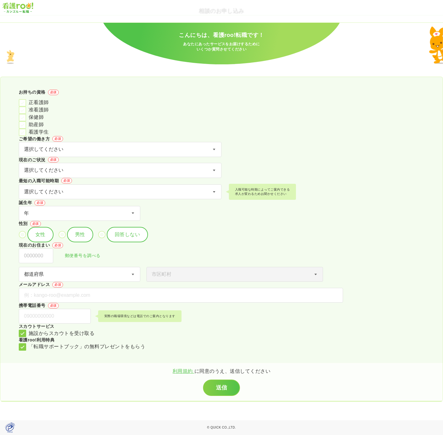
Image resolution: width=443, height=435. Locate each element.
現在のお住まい (41, 245)
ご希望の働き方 (41, 139)
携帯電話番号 (39, 305)
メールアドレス (41, 285)
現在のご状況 (39, 160)
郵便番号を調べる (79, 256)
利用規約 (183, 371)
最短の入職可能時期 (45, 180)
